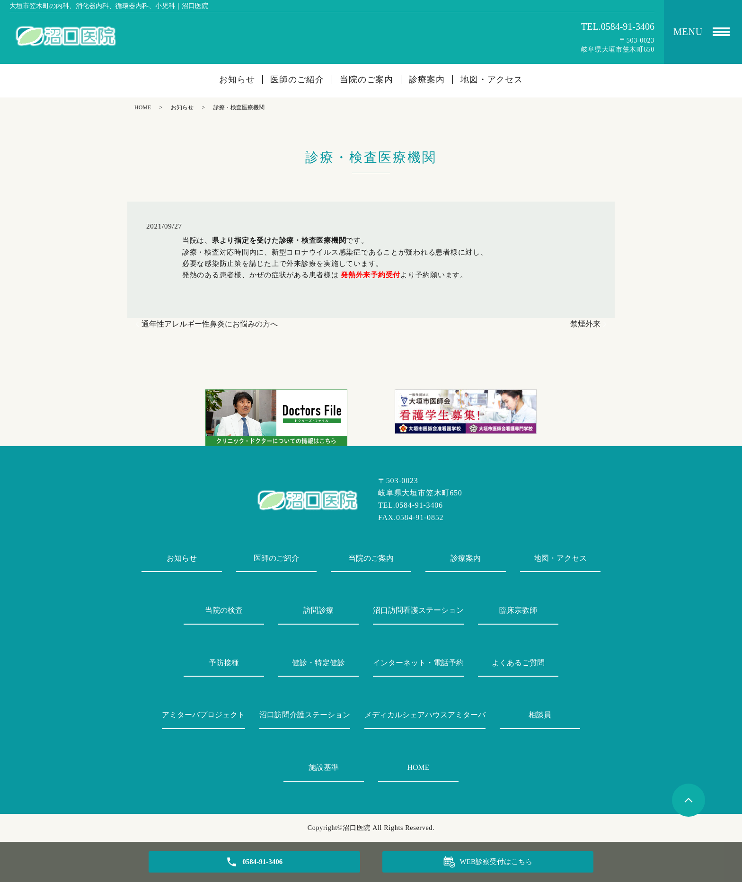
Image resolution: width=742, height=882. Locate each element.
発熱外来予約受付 (370, 275)
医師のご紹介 (297, 79)
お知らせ (237, 79)
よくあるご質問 (518, 663)
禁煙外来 (585, 324)
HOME (142, 107)
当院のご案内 (366, 79)
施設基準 (324, 767)
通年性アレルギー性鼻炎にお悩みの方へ (209, 324)
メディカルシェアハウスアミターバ (425, 715)
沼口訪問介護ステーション (304, 715)
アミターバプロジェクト (203, 715)
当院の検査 (224, 610)
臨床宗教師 (518, 610)
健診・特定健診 (318, 663)
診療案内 (427, 79)
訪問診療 (318, 610)
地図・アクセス (491, 79)
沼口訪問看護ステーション (418, 610)
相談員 (540, 715)
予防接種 (224, 663)
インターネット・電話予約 (418, 663)
